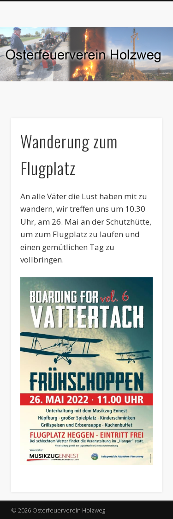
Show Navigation (140, 82)
